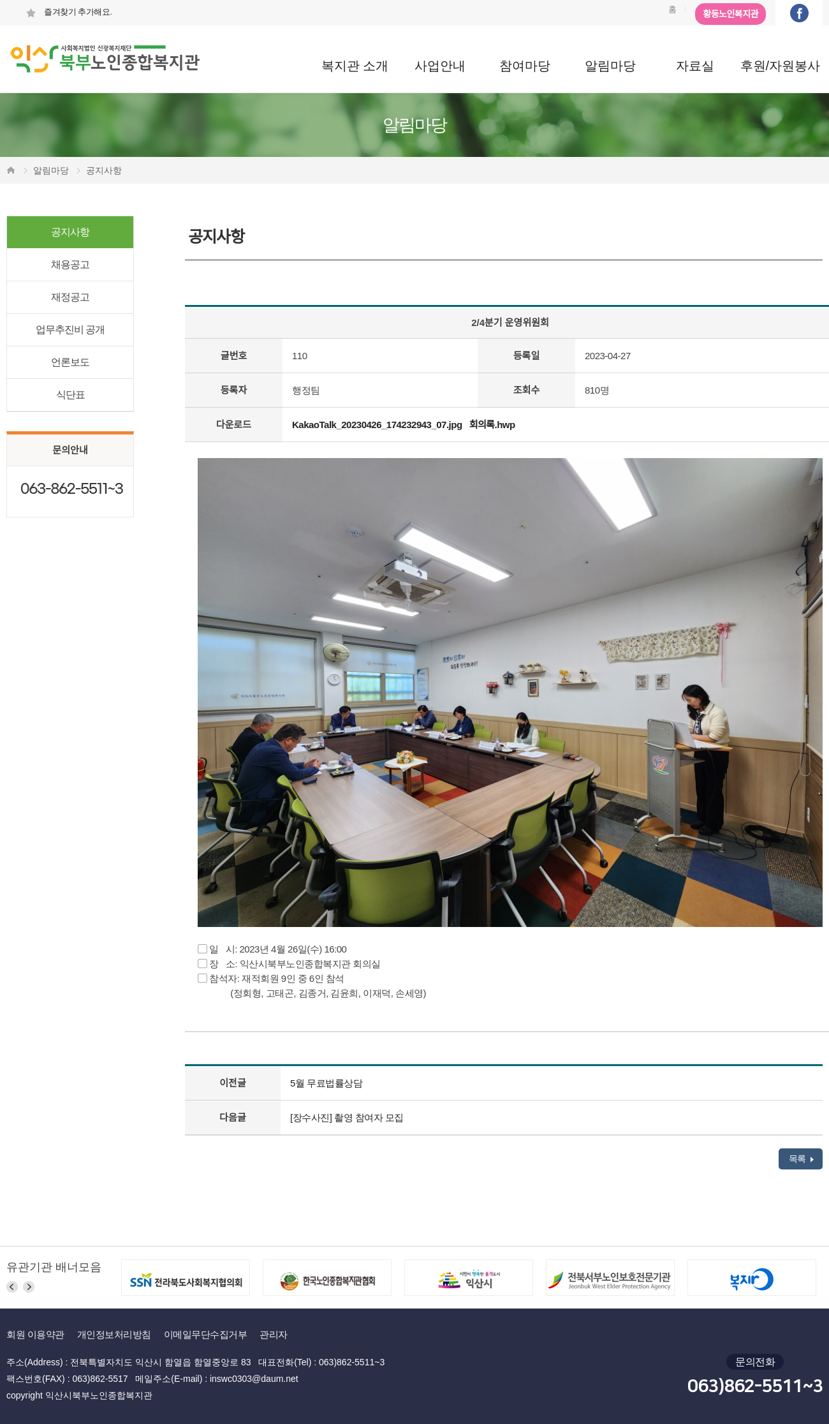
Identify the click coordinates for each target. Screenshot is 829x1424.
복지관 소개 (355, 66)
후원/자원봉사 (780, 66)
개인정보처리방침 (114, 1334)
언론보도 (70, 362)
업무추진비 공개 (70, 329)
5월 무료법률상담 (326, 1083)
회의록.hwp (492, 424)
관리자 (274, 1334)
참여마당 (524, 66)
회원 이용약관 (35, 1334)
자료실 (695, 66)
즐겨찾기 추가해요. (69, 12)
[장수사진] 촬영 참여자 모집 (347, 1117)
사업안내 (440, 66)
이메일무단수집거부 (205, 1334)
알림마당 (610, 66)
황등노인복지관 (730, 14)
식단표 (70, 394)
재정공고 (70, 297)
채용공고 (70, 264)
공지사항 (70, 231)
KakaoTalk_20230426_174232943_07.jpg (377, 424)
